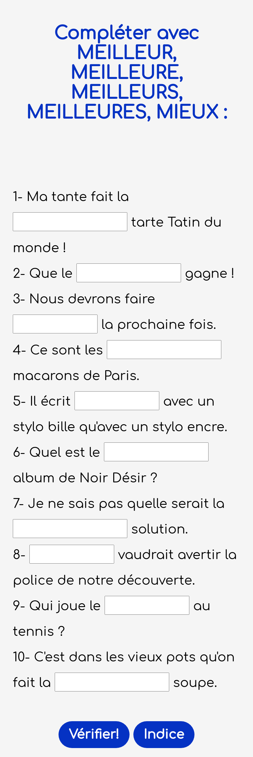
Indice (164, 735)
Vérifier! (94, 735)
